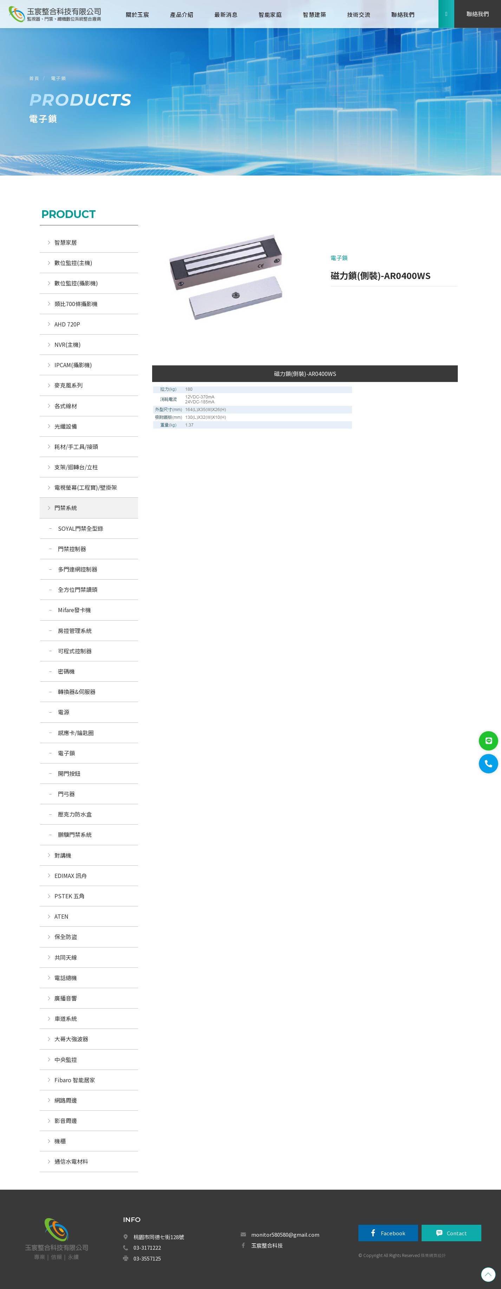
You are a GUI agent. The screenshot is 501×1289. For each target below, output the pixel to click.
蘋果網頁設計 (433, 1255)
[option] (228, 277)
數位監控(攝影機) (76, 283)
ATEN (61, 916)
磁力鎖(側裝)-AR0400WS (305, 373)
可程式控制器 (75, 651)
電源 (63, 712)
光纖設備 (65, 426)
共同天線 (65, 957)
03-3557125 (147, 1258)
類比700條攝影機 (76, 303)
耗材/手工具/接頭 (76, 446)
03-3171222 (147, 1247)
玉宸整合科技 (267, 1245)
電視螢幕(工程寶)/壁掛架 (85, 487)
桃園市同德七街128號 (159, 1237)
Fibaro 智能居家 (74, 1080)
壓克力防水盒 (75, 814)
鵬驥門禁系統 (75, 834)
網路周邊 (65, 1100)
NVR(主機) (67, 344)
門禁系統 (65, 507)
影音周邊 (65, 1120)
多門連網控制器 (77, 569)
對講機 (62, 855)
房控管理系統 (75, 630)
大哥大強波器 (71, 1038)
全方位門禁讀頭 (77, 589)
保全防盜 (65, 936)
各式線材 (65, 406)
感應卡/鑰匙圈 (76, 732)
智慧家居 (65, 242)
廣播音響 (65, 998)
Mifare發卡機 (74, 610)
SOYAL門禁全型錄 (80, 528)
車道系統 (65, 1018)
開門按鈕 (69, 773)
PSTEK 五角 (69, 896)
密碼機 (66, 671)
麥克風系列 (68, 385)
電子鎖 (58, 78)
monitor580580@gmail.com (285, 1234)
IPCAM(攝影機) (73, 365)
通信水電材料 (71, 1161)
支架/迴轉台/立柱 (76, 467)
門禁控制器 (72, 548)
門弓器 (66, 793)
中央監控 (66, 1059)
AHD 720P (67, 324)
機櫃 (60, 1141)
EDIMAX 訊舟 (70, 875)
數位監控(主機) (73, 262)
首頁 (34, 78)
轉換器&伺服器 (77, 691)
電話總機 (65, 977)
